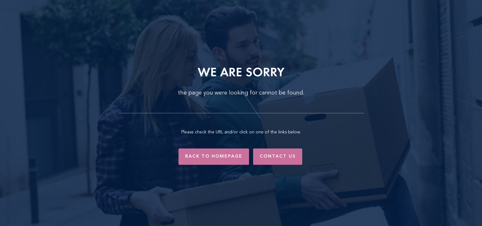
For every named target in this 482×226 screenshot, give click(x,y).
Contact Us (278, 156)
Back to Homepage (213, 156)
